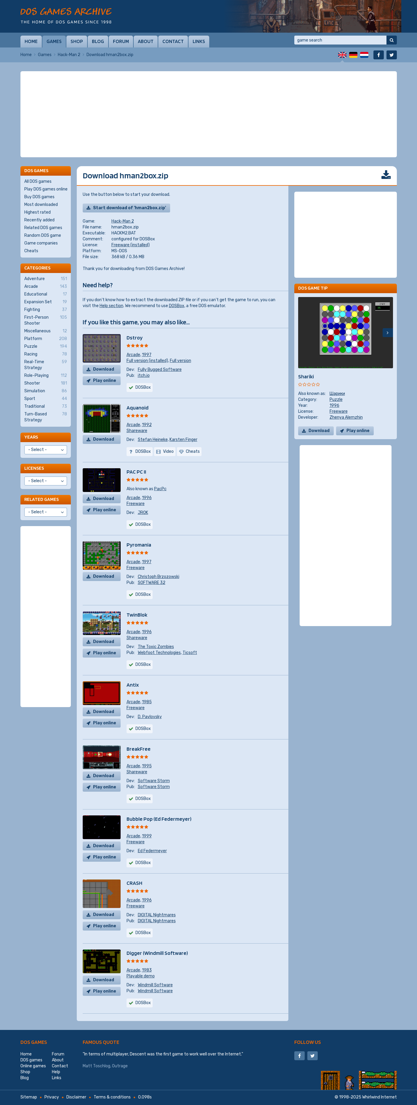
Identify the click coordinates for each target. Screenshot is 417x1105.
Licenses (34, 468)
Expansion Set (45, 302)
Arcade (133, 354)
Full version (180, 360)
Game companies (41, 243)
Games (54, 41)
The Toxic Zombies (156, 646)
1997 (146, 354)
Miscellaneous (45, 331)
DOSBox (176, 305)
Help (56, 1071)
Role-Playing (45, 376)
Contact (173, 41)
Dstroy (135, 337)
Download (103, 369)
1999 (147, 836)
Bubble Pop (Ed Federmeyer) (159, 819)
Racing (45, 354)
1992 (147, 424)
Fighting (45, 310)
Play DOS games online (46, 189)
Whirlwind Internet (379, 1097)
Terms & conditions (112, 1097)
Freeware (136, 503)
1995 (147, 766)
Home (31, 41)
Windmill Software (155, 984)
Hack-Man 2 (69, 54)
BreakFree (139, 749)
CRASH (134, 883)
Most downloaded (41, 204)
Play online (104, 380)
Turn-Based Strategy (45, 417)
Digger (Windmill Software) (157, 953)
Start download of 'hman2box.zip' (129, 207)
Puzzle (336, 399)
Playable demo (141, 976)
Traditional (45, 406)
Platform (45, 339)
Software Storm (154, 780)
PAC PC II (136, 472)
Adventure (45, 279)
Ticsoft (190, 652)
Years (31, 437)
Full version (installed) (147, 360)
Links (199, 41)
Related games (41, 499)
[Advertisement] (208, 114)
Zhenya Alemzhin (346, 417)
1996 (147, 497)
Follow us (307, 1042)
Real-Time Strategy (45, 364)
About (146, 41)
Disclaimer (76, 1097)
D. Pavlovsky (150, 716)
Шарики (337, 393)
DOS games (33, 1042)
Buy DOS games (39, 196)
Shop (77, 41)
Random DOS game (42, 235)
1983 (147, 970)
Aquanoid (137, 407)
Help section (111, 305)
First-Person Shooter (45, 320)
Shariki (306, 376)
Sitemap (28, 1097)
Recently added (39, 220)
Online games (33, 1066)
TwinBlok (137, 615)
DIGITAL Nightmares (157, 914)
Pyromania (139, 545)
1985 (147, 701)
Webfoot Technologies (159, 652)
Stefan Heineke (153, 439)
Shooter (45, 383)
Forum (121, 41)
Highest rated (37, 212)
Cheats (31, 250)
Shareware (137, 430)
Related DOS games (43, 227)
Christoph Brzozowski (158, 576)
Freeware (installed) (130, 244)
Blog (98, 41)
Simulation (45, 391)
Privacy (51, 1097)
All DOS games (38, 181)
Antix (133, 685)
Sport (45, 399)
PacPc (160, 488)
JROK (143, 512)
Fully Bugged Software (160, 369)
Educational (45, 294)
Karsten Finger (183, 439)
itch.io (144, 375)
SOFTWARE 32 (151, 582)
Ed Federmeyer (152, 850)
